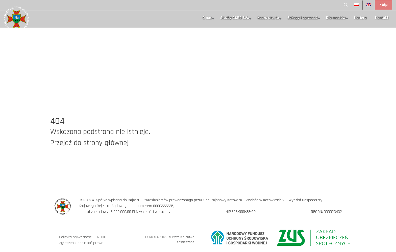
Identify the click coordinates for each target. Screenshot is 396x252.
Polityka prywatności (75, 237)
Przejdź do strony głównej (89, 143)
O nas (207, 17)
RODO (101, 237)
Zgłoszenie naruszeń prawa (81, 243)
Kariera (360, 17)
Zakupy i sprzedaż (302, 17)
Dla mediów (335, 17)
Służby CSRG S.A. (234, 17)
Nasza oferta (268, 17)
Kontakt (381, 17)
